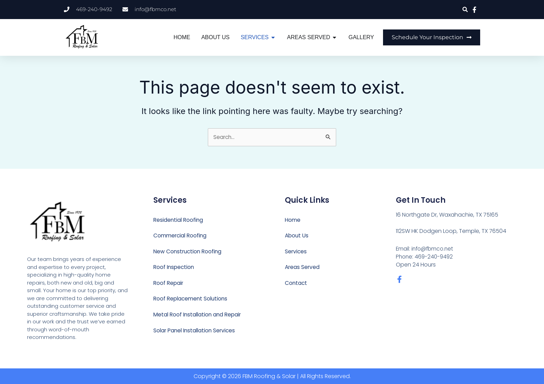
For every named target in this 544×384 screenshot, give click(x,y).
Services (296, 252)
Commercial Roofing (181, 236)
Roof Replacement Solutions (191, 300)
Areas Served (303, 268)
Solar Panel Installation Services (196, 331)
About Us (297, 236)
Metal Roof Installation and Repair (199, 316)
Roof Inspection (174, 268)
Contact (296, 284)
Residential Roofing (179, 220)
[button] (465, 9)
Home (293, 220)
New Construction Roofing (188, 252)
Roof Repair (169, 284)
